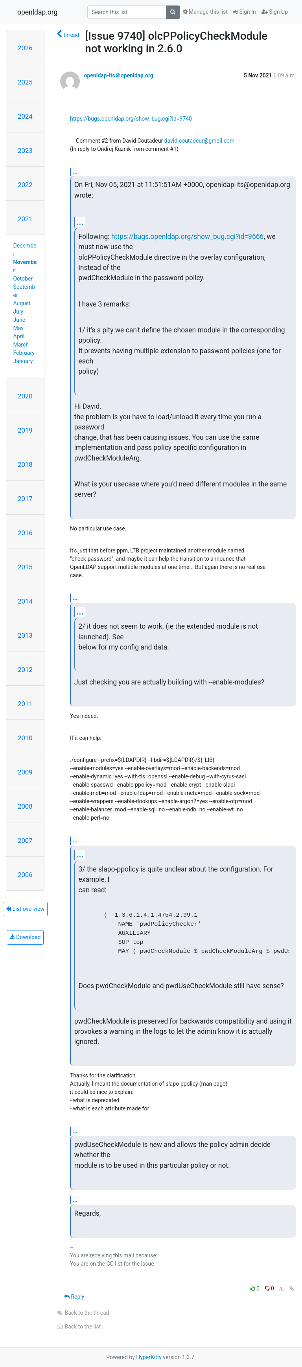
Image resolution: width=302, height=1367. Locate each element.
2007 (25, 840)
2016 (25, 533)
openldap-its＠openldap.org (118, 75)
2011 (25, 704)
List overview (25, 909)
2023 (25, 150)
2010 (25, 738)
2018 (25, 464)
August (22, 303)
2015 (25, 567)
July (18, 311)
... (75, 171)
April (19, 336)
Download (25, 937)
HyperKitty (149, 1357)
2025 (25, 82)
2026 (25, 48)
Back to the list (78, 1326)
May (18, 328)
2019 (25, 430)
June (19, 320)
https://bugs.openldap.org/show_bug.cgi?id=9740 (131, 119)
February (24, 353)
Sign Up (274, 12)
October (23, 278)
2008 (25, 806)
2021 (25, 219)
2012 (25, 669)
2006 (25, 875)
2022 (25, 185)
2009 (25, 772)
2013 (25, 635)
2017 (25, 499)
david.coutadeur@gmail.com (199, 141)
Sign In (244, 12)
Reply (74, 1297)
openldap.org (37, 12)
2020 (25, 396)
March (21, 344)
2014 (25, 601)
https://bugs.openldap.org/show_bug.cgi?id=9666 (187, 236)
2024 (25, 116)
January (23, 361)
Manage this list (205, 12)
